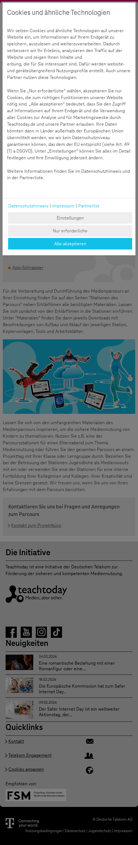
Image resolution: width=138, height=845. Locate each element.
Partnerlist (88, 206)
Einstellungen (70, 218)
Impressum (63, 206)
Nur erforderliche (70, 231)
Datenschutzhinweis (28, 206)
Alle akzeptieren (70, 244)
